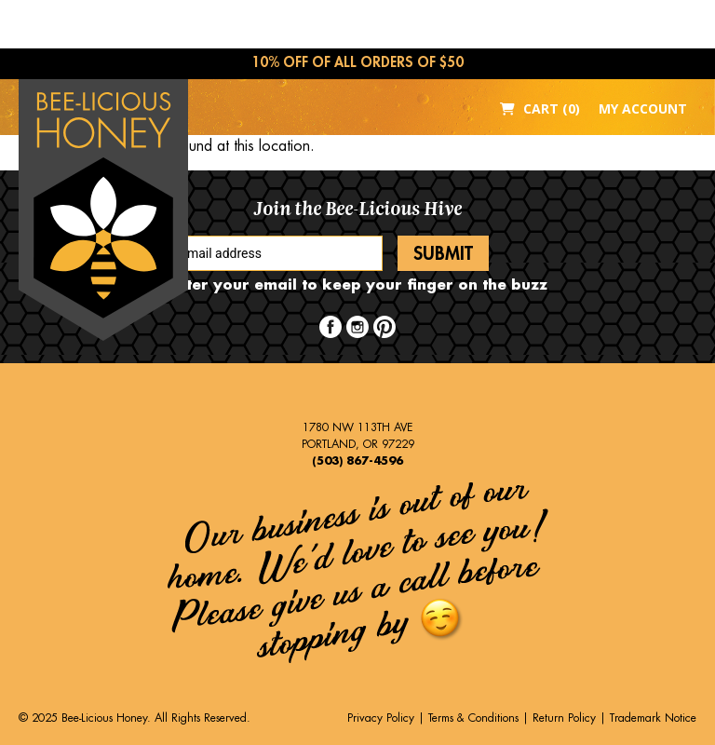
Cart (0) (540, 108)
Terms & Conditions (473, 718)
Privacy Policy (380, 718)
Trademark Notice (653, 718)
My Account (643, 108)
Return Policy (564, 718)
